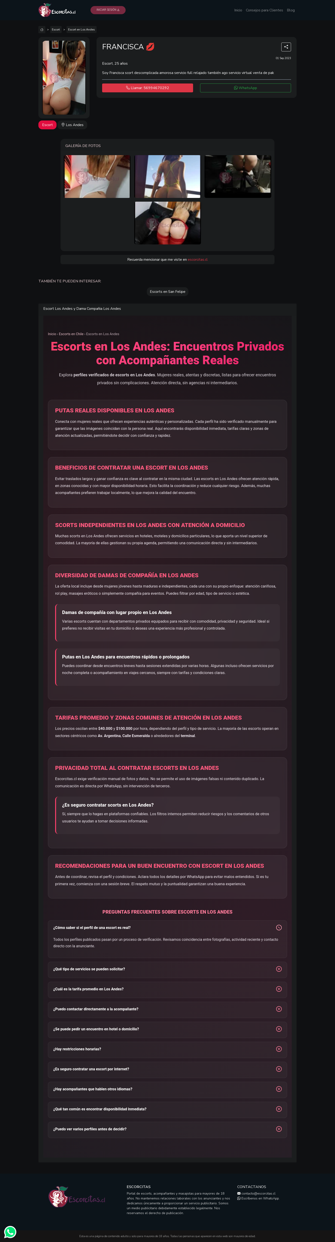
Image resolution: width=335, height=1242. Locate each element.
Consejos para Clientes (264, 10)
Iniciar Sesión (108, 10)
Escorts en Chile (71, 334)
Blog (291, 10)
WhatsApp (245, 87)
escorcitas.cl (198, 259)
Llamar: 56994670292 (147, 87)
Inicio (238, 10)
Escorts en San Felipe (167, 291)
